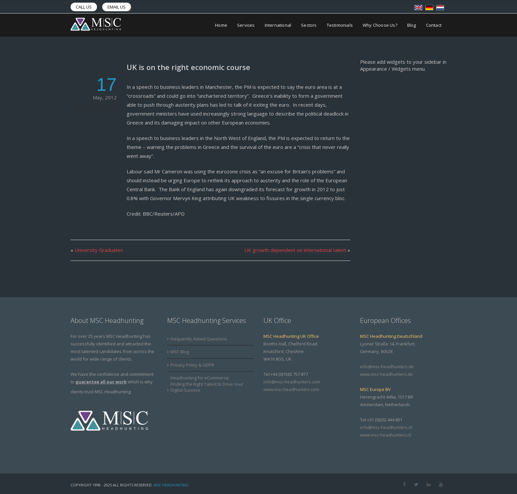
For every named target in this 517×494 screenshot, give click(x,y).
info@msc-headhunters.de (387, 367)
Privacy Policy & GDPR (192, 365)
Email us (116, 7)
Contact (433, 25)
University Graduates (99, 250)
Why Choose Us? (380, 25)
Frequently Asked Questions (198, 339)
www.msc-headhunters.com (291, 389)
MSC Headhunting (171, 484)
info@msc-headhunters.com (291, 382)
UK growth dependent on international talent (295, 250)
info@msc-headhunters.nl (386, 427)
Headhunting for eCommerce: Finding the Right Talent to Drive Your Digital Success (206, 384)
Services (246, 25)
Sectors (309, 25)
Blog (411, 25)
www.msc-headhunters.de (386, 374)
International (278, 25)
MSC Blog (179, 352)
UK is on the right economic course (188, 67)
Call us (84, 7)
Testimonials (340, 25)
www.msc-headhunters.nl (385, 435)
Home (221, 25)
